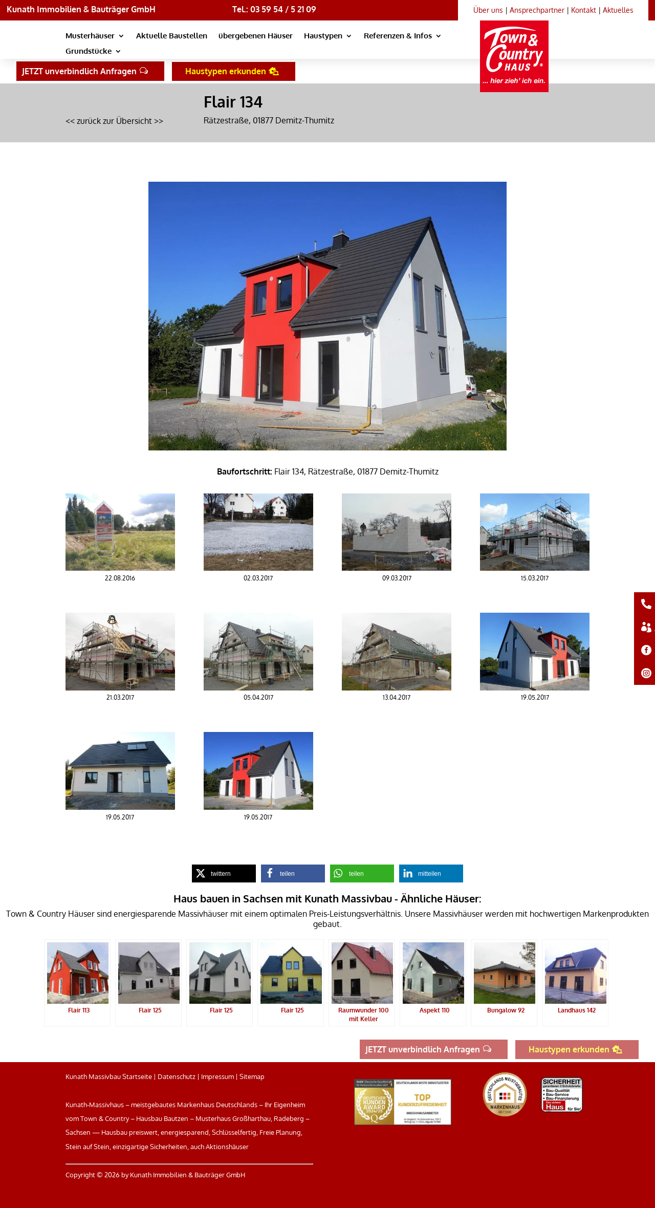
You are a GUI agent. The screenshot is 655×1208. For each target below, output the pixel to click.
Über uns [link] (488, 10)
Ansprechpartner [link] (537, 10)
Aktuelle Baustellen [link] (171, 36)
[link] (516, 46)
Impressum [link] (217, 1076)
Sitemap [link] (252, 1076)
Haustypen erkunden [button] (225, 71)
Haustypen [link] (323, 36)
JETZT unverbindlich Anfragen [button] (79, 71)
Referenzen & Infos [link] (398, 36)
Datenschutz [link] (176, 1076)
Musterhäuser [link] (90, 36)
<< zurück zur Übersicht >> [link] (114, 121)
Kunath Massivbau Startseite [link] (109, 1076)
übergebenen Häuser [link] (256, 36)
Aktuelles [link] (618, 10)
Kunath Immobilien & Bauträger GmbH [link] (81, 9)
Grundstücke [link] (89, 52)
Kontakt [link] (583, 10)
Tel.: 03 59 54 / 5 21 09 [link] (274, 9)
